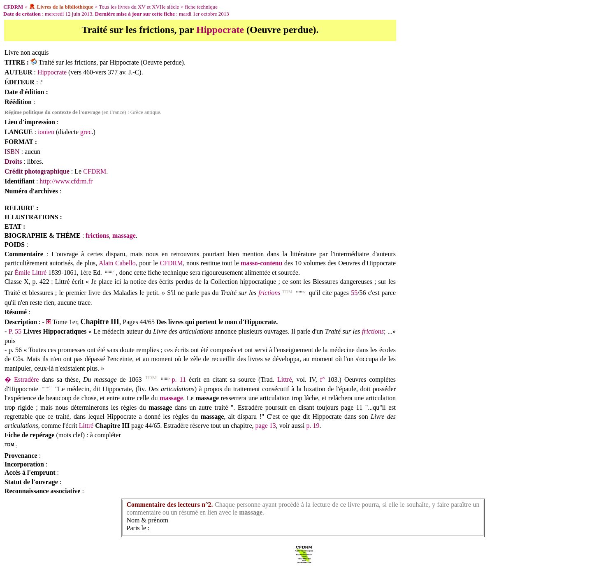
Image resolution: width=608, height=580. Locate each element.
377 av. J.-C (123, 72)
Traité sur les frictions (67, 62)
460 (88, 72)
